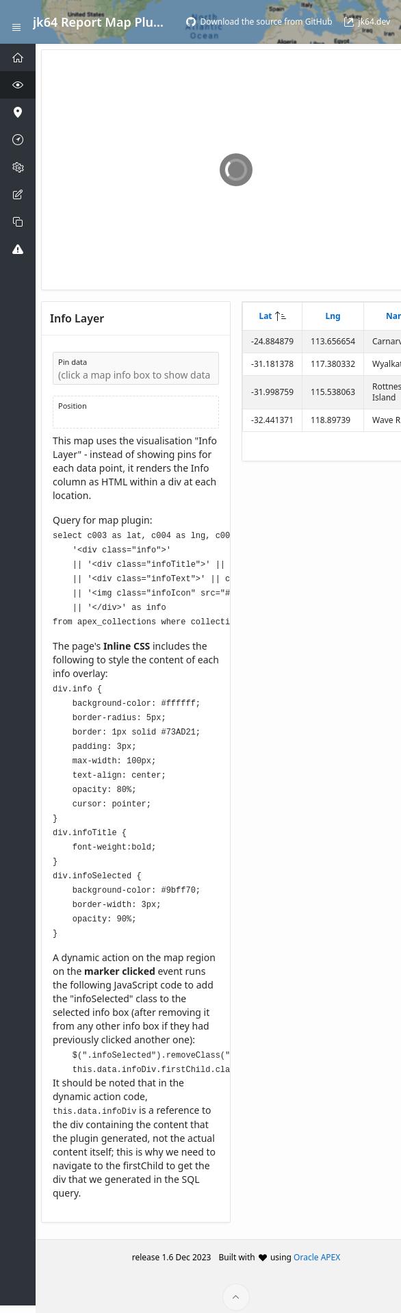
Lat (265, 316)
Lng (332, 316)
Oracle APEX (317, 1248)
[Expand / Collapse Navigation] (16, 21)
